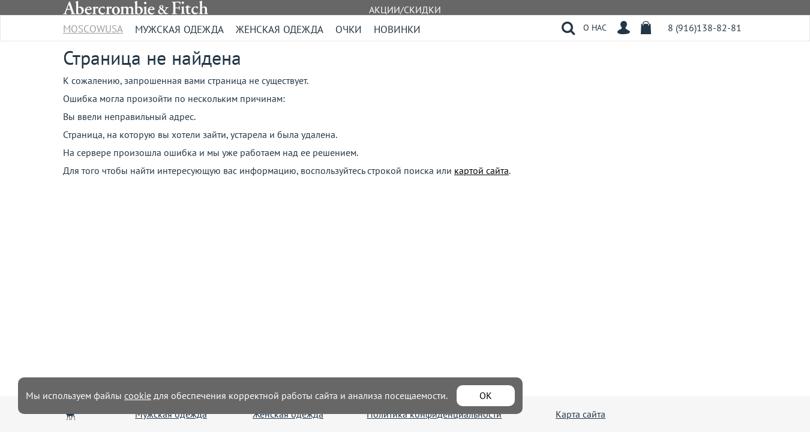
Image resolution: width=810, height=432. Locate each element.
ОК (485, 395)
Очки (348, 29)
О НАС (595, 27)
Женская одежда (279, 29)
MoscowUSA (93, 25)
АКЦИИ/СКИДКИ (405, 10)
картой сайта (481, 170)
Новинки (397, 29)
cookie (137, 395)
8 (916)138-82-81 (705, 28)
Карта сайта (580, 414)
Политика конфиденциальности (434, 414)
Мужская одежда (179, 29)
